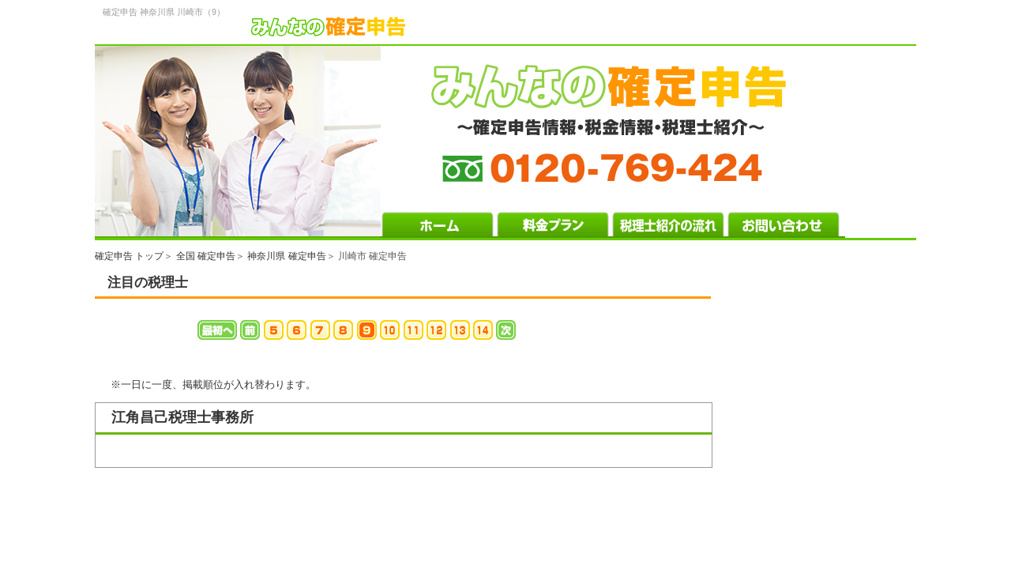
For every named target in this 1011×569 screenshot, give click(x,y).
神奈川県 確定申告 (286, 256)
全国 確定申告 (205, 256)
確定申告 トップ (129, 256)
